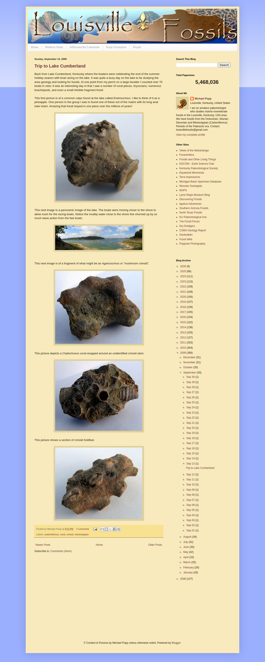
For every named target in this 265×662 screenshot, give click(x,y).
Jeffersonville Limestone (85, 47)
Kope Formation (116, 47)
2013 (183, 332)
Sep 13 (190, 463)
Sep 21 (190, 422)
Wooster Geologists (190, 185)
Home (34, 47)
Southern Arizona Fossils (193, 208)
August (187, 536)
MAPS (183, 190)
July (186, 542)
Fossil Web (185, 239)
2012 (183, 337)
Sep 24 (190, 407)
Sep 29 (190, 382)
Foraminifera (186, 154)
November (189, 362)
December (189, 357)
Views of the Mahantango (194, 150)
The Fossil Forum (189, 221)
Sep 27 (190, 392)
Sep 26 (190, 397)
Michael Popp (203, 98)
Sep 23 (190, 412)
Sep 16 (190, 448)
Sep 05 (190, 510)
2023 (183, 281)
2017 (183, 312)
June (186, 547)
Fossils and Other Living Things (197, 159)
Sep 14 (190, 458)
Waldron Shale (54, 47)
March (187, 562)
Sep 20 (190, 427)
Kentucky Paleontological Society (198, 168)
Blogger (176, 642)
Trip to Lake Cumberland (59, 66)
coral (62, 534)
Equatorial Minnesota (191, 172)
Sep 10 (190, 484)
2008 (183, 578)
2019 (183, 301)
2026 (183, 266)
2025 (183, 271)
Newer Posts (43, 544)
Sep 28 (190, 387)
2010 (183, 347)
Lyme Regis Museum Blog (194, 194)
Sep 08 (190, 494)
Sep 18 (190, 438)
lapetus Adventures (190, 203)
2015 (183, 322)
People (137, 47)
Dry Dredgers (187, 226)
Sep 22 (190, 417)
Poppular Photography (192, 243)
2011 (183, 342)
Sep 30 (190, 376)
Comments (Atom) (60, 551)
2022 (183, 286)
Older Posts (155, 544)
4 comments (82, 529)
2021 (183, 291)
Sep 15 (190, 453)
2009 (183, 352)
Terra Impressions (189, 177)
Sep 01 (190, 530)
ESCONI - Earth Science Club (196, 163)
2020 (183, 296)
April (186, 557)
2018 (183, 307)
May (186, 552)
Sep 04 (190, 515)
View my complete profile (190, 134)
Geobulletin (186, 234)
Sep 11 (190, 479)
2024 (183, 276)
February (188, 567)
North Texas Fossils (190, 212)
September (190, 372)
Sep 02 (190, 525)
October (188, 367)
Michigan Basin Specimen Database (200, 181)
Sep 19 (190, 432)
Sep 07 (190, 500)
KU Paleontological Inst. (193, 217)
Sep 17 (190, 443)
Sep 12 (190, 474)
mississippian (81, 534)
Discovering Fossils (190, 199)
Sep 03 (190, 520)
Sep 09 (190, 489)
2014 (183, 327)
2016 (183, 317)
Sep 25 (190, 402)
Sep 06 (190, 505)
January (188, 572)
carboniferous (51, 534)
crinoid (69, 534)
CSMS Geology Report (192, 230)
